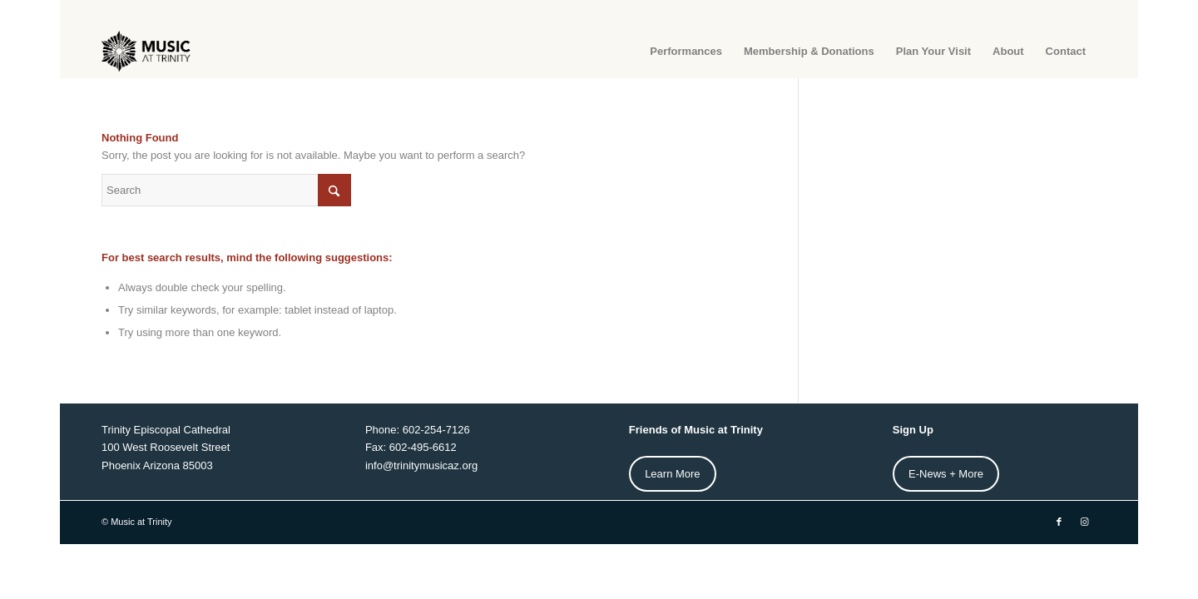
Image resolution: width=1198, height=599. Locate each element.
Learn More (672, 474)
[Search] (226, 190)
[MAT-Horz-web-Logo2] (147, 51)
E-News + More (945, 474)
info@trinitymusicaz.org (421, 465)
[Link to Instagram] (1084, 521)
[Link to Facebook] (1059, 521)
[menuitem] (686, 51)
